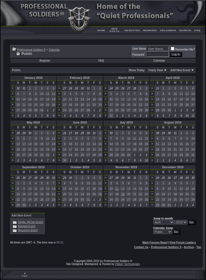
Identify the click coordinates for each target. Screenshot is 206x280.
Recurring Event (28, 230)
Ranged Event (26, 226)
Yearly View (155, 70)
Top (198, 247)
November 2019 (126, 167)
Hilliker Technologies (127, 264)
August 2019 (172, 122)
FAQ (101, 60)
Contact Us (141, 247)
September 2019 (33, 167)
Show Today (137, 70)
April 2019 (173, 77)
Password (138, 54)
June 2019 (80, 122)
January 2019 (33, 77)
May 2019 (33, 122)
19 (122, 194)
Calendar (54, 49)
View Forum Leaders (182, 242)
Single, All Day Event (30, 222)
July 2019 (126, 122)
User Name (139, 48)
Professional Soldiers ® (31, 49)
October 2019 (80, 167)
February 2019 (79, 77)
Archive (189, 247)
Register (45, 60)
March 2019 (126, 77)
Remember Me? (183, 49)
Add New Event (180, 70)
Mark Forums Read (154, 242)
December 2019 (172, 167)
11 (117, 188)
